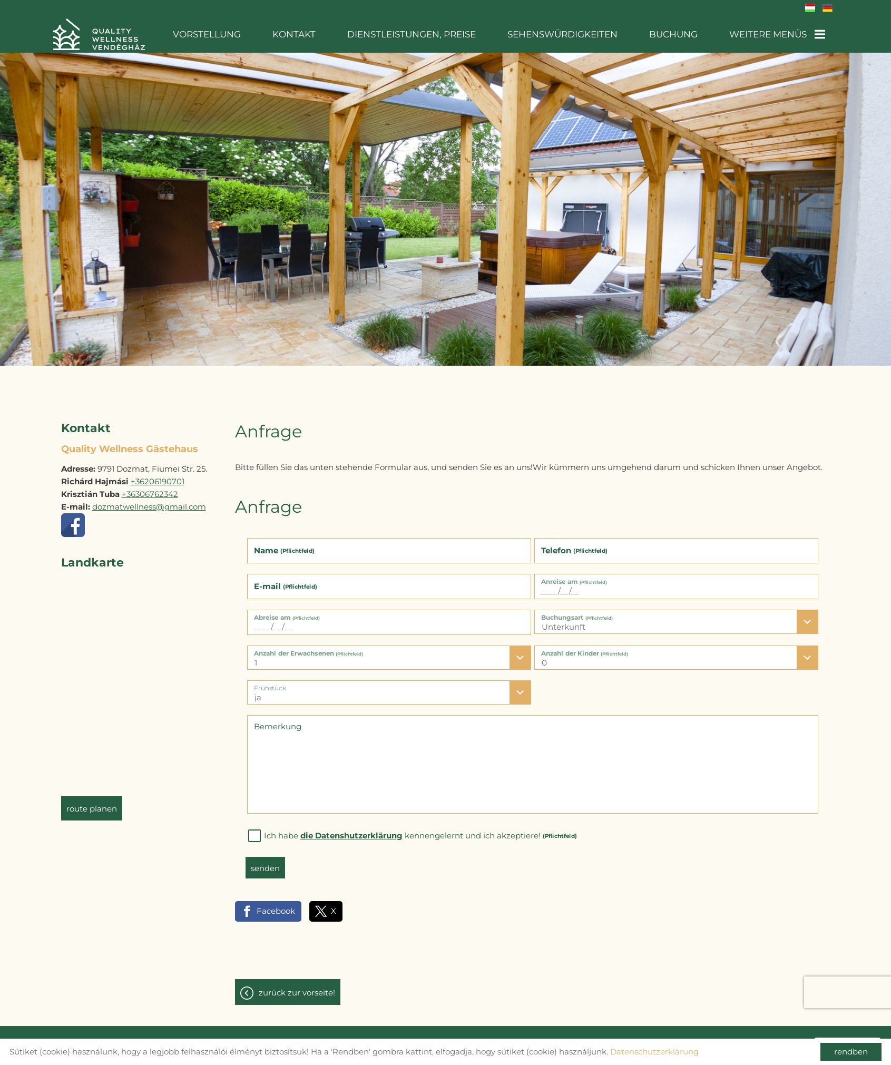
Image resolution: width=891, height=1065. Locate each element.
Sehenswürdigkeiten (571, 34)
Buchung (678, 34)
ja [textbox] (257, 692)
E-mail (285, 581)
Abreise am (286, 612)
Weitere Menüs (778, 34)
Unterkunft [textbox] (563, 622)
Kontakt (313, 34)
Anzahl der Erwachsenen (308, 648)
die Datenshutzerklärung (351, 830)
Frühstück (270, 683)
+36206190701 (157, 476)
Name (284, 545)
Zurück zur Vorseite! (297, 987)
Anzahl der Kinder (584, 648)
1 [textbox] (255, 657)
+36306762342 (150, 489)
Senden (265, 863)
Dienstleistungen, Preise (425, 34)
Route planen (91, 803)
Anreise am (573, 576)
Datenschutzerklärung (654, 1052)
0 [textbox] (544, 657)
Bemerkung (277, 721)
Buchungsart (577, 612)
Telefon (574, 545)
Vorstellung (230, 34)
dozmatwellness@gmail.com (149, 501)
